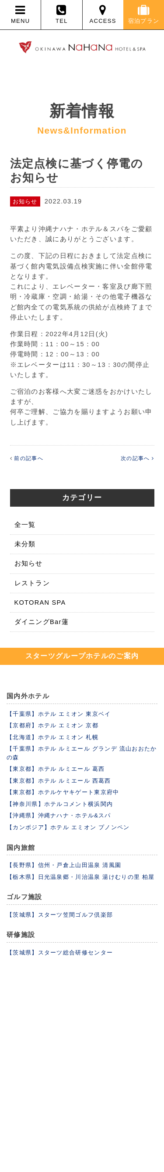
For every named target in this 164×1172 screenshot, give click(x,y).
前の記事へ (28, 458)
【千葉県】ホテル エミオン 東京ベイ (59, 714)
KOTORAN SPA (40, 602)
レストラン (32, 583)
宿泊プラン (143, 14)
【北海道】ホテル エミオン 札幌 (52, 737)
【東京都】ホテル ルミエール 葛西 (56, 769)
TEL (61, 14)
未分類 (25, 544)
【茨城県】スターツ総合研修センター (60, 952)
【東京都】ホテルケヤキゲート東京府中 (63, 792)
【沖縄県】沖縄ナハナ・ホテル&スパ (59, 815)
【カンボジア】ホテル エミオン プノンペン (68, 827)
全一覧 (25, 524)
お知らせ (28, 563)
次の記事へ (137, 458)
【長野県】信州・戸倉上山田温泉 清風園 (64, 865)
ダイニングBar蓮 (41, 621)
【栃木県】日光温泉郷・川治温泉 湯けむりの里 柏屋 (81, 877)
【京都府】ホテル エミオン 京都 (52, 725)
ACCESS (103, 14)
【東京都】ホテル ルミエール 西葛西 (59, 780)
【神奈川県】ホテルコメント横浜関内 (60, 804)
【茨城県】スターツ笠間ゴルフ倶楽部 (60, 914)
